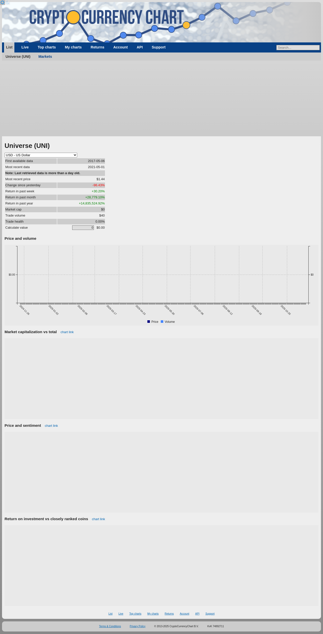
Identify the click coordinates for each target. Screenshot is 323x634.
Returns (97, 47)
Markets (45, 57)
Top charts (47, 47)
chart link (67, 332)
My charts (73, 47)
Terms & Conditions (110, 626)
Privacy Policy (137, 626)
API (140, 47)
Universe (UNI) (18, 57)
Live (25, 47)
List (9, 47)
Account (120, 47)
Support (159, 47)
